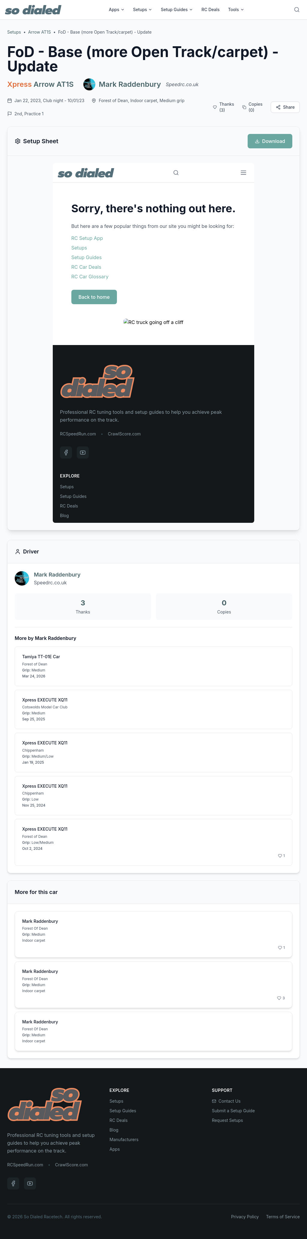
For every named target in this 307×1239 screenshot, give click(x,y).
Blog (113, 1129)
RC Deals (210, 9)
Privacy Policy (245, 1216)
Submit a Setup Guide (233, 1110)
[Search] (296, 9)
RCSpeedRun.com (25, 1164)
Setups (143, 9)
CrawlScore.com (71, 1164)
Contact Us (226, 1101)
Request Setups (227, 1120)
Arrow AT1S (39, 32)
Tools (236, 9)
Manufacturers (124, 1139)
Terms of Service (283, 1216)
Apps (117, 9)
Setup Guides (177, 9)
